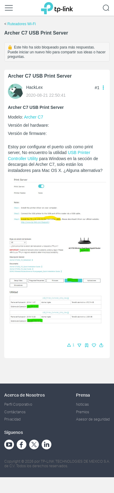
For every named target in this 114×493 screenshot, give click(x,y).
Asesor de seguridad (93, 419)
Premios (82, 412)
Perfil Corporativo (18, 404)
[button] (101, 345)
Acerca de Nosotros (24, 394)
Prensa (83, 394)
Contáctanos (15, 412)
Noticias (82, 404)
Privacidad (12, 419)
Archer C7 (33, 117)
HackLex (34, 87)
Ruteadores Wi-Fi (21, 24)
